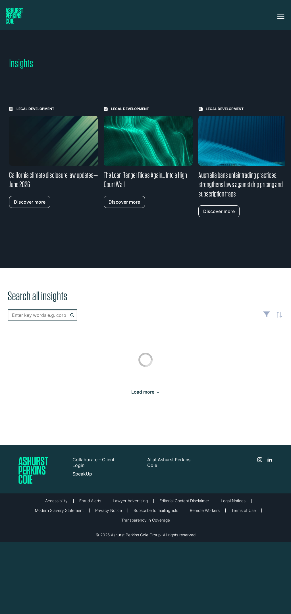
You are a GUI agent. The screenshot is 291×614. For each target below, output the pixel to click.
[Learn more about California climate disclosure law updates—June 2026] (53, 157)
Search (72, 315)
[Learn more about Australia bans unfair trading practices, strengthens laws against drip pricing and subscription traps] (243, 162)
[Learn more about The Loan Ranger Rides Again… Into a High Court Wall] (148, 157)
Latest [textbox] (277, 318)
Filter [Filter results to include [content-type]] (266, 316)
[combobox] (42, 315)
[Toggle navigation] (280, 16)
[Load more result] (142, 392)
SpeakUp (82, 474)
